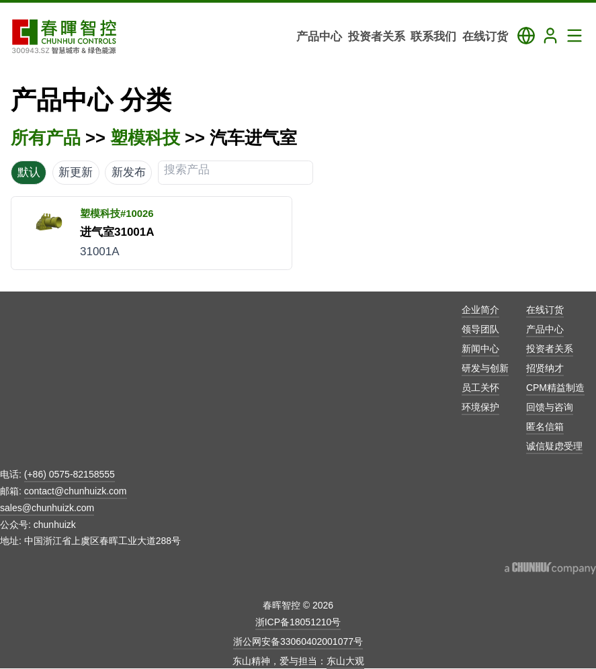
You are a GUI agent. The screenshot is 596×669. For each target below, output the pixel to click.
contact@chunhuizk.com (75, 491)
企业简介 (480, 309)
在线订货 (545, 309)
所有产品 (46, 137)
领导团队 (480, 329)
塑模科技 (145, 137)
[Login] (550, 35)
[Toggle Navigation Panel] (574, 35)
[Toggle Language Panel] (526, 35)
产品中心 (545, 329)
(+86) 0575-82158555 (69, 474)
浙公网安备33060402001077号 (298, 641)
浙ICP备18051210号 (298, 622)
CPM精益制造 (555, 387)
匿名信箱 (545, 426)
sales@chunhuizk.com (47, 507)
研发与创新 (485, 368)
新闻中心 (480, 348)
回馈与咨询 (549, 407)
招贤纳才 (545, 368)
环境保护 (480, 407)
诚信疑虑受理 (554, 446)
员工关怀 (480, 387)
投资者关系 (549, 348)
